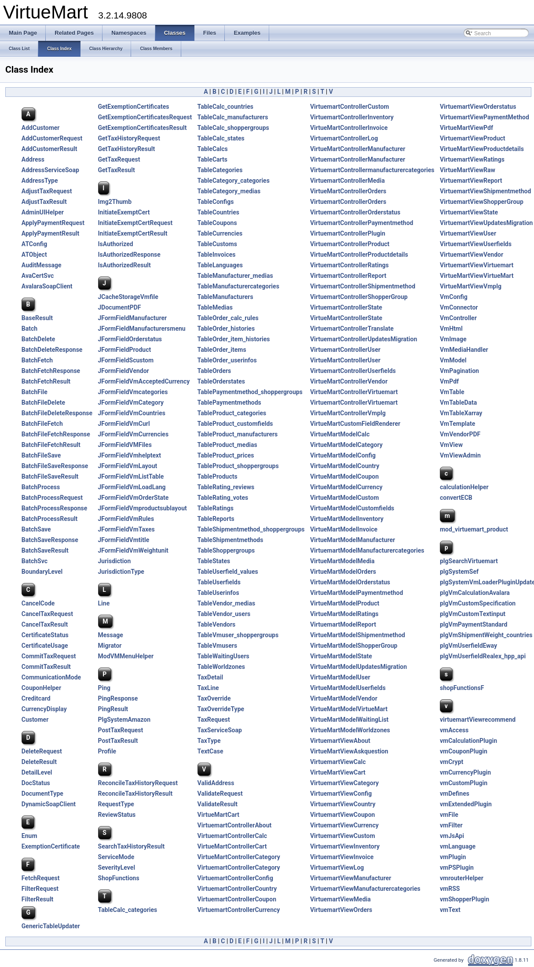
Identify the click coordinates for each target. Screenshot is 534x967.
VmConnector (459, 307)
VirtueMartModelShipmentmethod (357, 635)
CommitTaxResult (46, 666)
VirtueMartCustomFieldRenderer (355, 423)
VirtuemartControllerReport (348, 275)
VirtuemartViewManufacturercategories (365, 888)
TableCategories (220, 169)
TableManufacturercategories (238, 286)
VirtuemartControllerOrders (348, 201)
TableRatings (216, 508)
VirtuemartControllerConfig (235, 878)
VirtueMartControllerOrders (348, 191)
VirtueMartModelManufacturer (352, 539)
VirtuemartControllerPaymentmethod (361, 222)
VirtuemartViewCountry (343, 804)
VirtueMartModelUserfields (348, 687)
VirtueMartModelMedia (342, 561)
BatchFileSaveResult (50, 476)
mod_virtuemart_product (474, 529)
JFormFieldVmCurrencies (133, 434)
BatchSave (36, 529)
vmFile (449, 814)
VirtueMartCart (218, 814)
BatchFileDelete (43, 402)
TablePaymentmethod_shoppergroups (250, 391)
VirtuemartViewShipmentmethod (485, 191)
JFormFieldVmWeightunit (133, 550)
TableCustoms (217, 243)
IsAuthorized (115, 243)
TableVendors (217, 624)
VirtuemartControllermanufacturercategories (372, 169)
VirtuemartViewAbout (340, 740)
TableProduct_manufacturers (238, 434)
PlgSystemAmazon (124, 719)
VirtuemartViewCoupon (342, 814)
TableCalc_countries (225, 106)
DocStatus (36, 782)
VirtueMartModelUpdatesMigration (358, 666)
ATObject (34, 254)
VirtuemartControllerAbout (235, 825)
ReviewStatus (117, 814)
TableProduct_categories (232, 413)
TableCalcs (213, 148)
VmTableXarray (461, 413)
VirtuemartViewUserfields (476, 243)
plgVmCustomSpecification (478, 603)
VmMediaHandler (464, 349)
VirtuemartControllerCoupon (237, 899)
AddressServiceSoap (50, 169)
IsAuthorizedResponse (129, 254)
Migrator (110, 645)
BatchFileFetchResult (51, 444)
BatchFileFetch (42, 423)
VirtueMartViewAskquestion (349, 751)
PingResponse (118, 698)
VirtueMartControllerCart (232, 846)
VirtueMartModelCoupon (344, 476)
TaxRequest (214, 719)
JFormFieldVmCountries (131, 413)
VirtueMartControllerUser (345, 360)
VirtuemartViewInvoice (341, 856)
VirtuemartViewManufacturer (350, 878)
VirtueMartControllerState (346, 317)
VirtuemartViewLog (337, 867)
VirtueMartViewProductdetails (482, 148)
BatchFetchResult (46, 381)
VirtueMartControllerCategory (239, 856)
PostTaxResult (118, 740)
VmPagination (459, 370)
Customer (35, 719)
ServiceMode (116, 856)
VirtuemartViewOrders (341, 909)
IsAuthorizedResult (124, 265)
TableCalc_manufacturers (233, 117)
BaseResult (37, 317)
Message (110, 635)
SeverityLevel (116, 867)
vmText (450, 909)
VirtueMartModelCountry (345, 465)
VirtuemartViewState (469, 212)
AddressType (40, 180)
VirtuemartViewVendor (471, 254)
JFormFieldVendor (123, 370)
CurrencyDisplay (44, 708)
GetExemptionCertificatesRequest (145, 117)
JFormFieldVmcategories (133, 391)
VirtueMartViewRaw (467, 169)
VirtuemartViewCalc (338, 761)
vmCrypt (451, 761)
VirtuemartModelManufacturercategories (367, 550)
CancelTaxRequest (47, 613)
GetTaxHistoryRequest (129, 138)
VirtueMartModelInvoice (343, 529)
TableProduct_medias (227, 444)
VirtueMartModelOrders (343, 571)
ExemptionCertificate (51, 846)
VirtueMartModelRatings (344, 613)
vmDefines (454, 793)
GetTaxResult (116, 169)
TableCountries (218, 212)
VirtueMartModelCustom (344, 497)
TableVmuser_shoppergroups (238, 635)
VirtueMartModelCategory (346, 444)
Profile (107, 751)
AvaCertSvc (38, 275)
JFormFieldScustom (126, 360)
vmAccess (454, 730)
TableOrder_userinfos (227, 360)
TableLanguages (220, 265)
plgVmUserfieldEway (468, 645)
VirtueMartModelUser (340, 677)
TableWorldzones (221, 666)
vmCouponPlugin (463, 751)
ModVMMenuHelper (126, 656)
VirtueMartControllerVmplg (348, 413)
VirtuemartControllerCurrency (239, 909)
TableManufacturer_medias (235, 275)
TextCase (210, 751)
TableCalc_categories (127, 909)
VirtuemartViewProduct (472, 138)
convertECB (456, 497)
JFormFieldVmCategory (131, 402)
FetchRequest (41, 878)
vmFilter (451, 825)
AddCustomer (41, 127)
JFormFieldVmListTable (131, 476)
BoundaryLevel (42, 571)
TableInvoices (217, 254)
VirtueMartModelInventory (347, 518)
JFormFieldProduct (124, 349)
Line (104, 603)
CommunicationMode (51, 677)
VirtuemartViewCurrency (344, 825)
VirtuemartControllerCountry (237, 888)
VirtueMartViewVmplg (470, 286)
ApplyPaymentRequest (53, 222)
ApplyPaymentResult (50, 233)
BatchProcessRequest (52, 497)
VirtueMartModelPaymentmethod (356, 592)
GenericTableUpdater (51, 926)
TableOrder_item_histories (234, 339)
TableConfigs (216, 201)
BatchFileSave (41, 455)
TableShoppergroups (226, 550)
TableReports (216, 518)
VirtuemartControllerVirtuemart (354, 402)
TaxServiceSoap (220, 730)
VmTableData (458, 402)
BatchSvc (35, 561)
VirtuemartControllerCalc (232, 835)
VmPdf (449, 381)
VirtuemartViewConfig (341, 793)
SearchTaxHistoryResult (131, 846)
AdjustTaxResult (44, 201)
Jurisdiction (114, 561)
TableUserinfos (218, 592)
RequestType (116, 804)
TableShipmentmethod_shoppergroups (251, 529)
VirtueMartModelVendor (343, 698)
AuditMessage (42, 265)
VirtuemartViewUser (468, 233)
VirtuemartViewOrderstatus (478, 106)
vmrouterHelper (461, 878)
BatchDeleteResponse (52, 349)
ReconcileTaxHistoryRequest (138, 782)
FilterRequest (40, 888)
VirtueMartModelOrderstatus (350, 582)
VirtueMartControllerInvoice (349, 127)
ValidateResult (218, 804)
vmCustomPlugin (463, 782)
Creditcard (36, 698)
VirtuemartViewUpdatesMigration (486, 222)
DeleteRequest (42, 751)
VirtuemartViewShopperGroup (481, 201)
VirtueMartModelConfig (343, 455)
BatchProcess (41, 487)
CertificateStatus (45, 635)
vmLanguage (457, 846)
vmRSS (450, 888)
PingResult (113, 708)
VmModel (453, 360)
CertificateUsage (45, 645)
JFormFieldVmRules (126, 518)
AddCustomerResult (49, 148)
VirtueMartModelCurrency (346, 487)
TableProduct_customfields (235, 423)
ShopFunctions (118, 878)
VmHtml (451, 328)
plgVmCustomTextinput (472, 613)
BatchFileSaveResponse (55, 465)
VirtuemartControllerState (346, 307)
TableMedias (215, 307)
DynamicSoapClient (49, 804)
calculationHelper (464, 487)
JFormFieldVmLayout (127, 465)
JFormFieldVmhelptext (129, 455)
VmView (451, 444)
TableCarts (212, 159)
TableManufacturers (225, 296)
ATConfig (35, 243)
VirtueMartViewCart (338, 772)
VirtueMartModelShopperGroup (354, 645)
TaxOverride (214, 698)
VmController (458, 317)
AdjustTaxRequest (47, 191)
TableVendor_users (224, 613)
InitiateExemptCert (124, 212)
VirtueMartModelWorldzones (350, 730)
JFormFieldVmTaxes (126, 529)
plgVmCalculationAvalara (475, 592)
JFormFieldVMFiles (125, 444)
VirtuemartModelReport (343, 624)
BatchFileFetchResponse (56, 434)
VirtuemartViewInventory (345, 846)
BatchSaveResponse (50, 539)
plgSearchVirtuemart (469, 561)
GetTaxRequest (119, 159)
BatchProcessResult (49, 518)
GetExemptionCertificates (133, 106)
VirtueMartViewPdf (466, 127)
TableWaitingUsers (223, 656)
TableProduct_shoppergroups (238, 465)
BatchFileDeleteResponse (57, 413)
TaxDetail (210, 677)
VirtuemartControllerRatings (349, 265)
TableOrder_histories (226, 328)
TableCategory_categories (234, 180)
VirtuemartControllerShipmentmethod (362, 286)
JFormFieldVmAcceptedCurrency (144, 381)
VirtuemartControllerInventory (352, 117)
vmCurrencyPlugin (465, 772)
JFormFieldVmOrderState (133, 497)
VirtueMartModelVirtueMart (349, 708)
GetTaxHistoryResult (126, 148)
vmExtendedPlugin (466, 804)
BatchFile (35, 391)
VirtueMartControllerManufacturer (357, 148)
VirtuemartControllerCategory (239, 867)
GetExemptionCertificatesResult (142, 127)
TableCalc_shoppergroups (233, 127)
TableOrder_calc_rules (228, 317)
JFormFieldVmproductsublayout (142, 508)
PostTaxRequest (120, 730)
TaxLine (208, 687)
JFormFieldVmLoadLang (132, 487)
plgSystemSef (459, 571)
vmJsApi (452, 835)
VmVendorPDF (460, 434)
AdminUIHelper (43, 212)
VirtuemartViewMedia (340, 899)
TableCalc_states (221, 138)
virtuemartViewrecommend (478, 719)
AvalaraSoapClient (47, 286)
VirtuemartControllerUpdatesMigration (363, 339)
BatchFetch (37, 360)
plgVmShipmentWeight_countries (486, 635)
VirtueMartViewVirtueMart (477, 275)
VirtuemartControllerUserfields (353, 370)
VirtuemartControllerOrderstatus (355, 212)
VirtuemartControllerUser (345, 349)
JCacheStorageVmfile (128, 296)
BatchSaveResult (45, 550)
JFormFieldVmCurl (124, 423)
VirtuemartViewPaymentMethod (484, 117)
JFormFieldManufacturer (132, 317)
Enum (29, 835)
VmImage (453, 339)
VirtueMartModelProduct (344, 603)
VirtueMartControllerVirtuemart (354, 391)
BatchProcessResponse (54, 508)
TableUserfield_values (228, 571)
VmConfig (454, 296)
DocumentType (42, 793)
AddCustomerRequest (52, 138)
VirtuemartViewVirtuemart (476, 265)
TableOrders (214, 370)
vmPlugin (453, 856)
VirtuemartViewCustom (342, 835)
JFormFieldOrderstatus (130, 339)
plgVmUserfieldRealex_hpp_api (483, 656)
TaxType (209, 740)
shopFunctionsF (462, 687)
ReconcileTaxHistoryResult (135, 793)
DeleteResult (39, 761)
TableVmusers (217, 645)
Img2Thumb (115, 201)
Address (33, 159)
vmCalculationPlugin (468, 740)
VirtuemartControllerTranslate (352, 328)
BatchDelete (38, 339)
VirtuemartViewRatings (472, 159)
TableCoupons (217, 222)
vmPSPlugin (457, 867)
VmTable (452, 391)
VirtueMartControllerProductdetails (359, 254)
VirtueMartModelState (341, 656)
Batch (29, 328)
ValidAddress (216, 782)
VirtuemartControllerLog (344, 138)
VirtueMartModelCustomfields (352, 508)
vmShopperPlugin (464, 899)
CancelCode (38, 603)
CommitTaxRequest (49, 656)
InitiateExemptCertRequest (135, 222)
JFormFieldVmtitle (124, 539)
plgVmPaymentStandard (473, 624)
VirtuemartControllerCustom (349, 106)
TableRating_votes (223, 497)
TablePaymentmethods (229, 402)
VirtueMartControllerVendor (349, 381)
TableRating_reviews (226, 487)
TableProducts (218, 476)
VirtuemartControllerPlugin (347, 233)
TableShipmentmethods (230, 539)
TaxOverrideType (221, 708)
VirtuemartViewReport (471, 180)
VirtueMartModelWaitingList (349, 719)
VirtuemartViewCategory (344, 782)
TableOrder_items (222, 349)
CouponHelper (41, 687)
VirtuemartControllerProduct (349, 243)
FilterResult (38, 899)
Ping (104, 687)
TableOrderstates (221, 381)
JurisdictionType (121, 571)
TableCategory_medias (229, 191)
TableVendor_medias (227, 603)
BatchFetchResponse (51, 370)
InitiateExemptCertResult (133, 233)
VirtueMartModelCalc (339, 434)
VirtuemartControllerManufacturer (357, 159)
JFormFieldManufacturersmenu (142, 328)
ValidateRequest (220, 793)
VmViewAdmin (460, 455)
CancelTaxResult (45, 624)
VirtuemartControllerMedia (347, 180)
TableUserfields (219, 582)
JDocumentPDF (119, 307)
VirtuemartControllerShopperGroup (359, 296)
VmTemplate (457, 423)
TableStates (214, 561)
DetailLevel (37, 772)
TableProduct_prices (226, 455)
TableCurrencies (220, 233)
